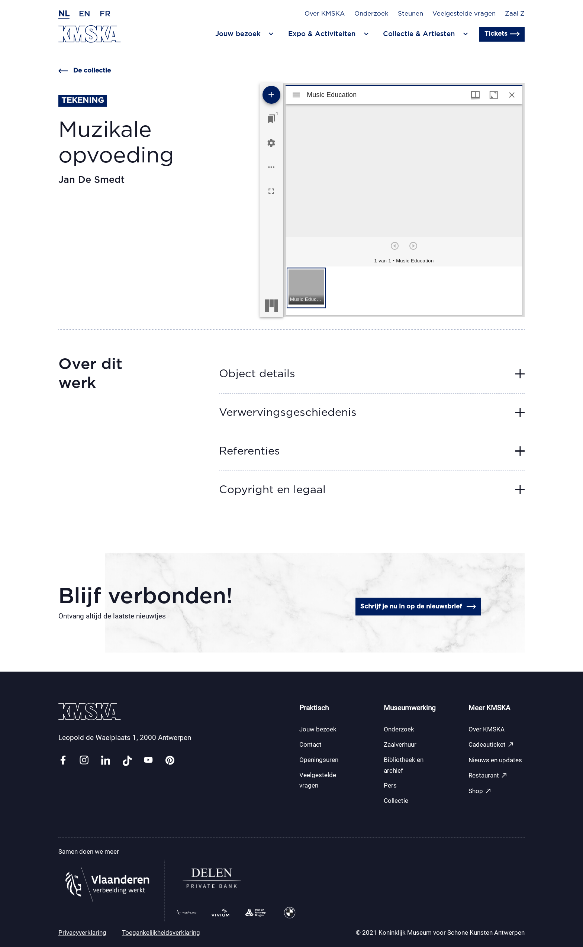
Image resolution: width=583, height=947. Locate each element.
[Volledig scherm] (271, 191)
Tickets (502, 34)
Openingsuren (318, 759)
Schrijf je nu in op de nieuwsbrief (418, 606)
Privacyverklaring (82, 932)
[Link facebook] (62, 761)
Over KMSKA (325, 14)
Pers (390, 785)
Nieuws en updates (495, 760)
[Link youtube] (148, 761)
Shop (480, 791)
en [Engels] (84, 14)
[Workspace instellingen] (271, 143)
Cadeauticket (491, 744)
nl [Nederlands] (64, 14)
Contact (310, 744)
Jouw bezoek (317, 729)
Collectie (396, 800)
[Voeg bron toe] (271, 95)
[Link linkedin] (105, 761)
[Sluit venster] (512, 95)
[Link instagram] (84, 761)
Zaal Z (515, 14)
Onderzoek (371, 14)
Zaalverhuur (400, 744)
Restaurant (488, 775)
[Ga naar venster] (271, 119)
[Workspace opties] (271, 167)
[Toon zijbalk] (296, 95)
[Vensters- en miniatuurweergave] (475, 95)
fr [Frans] (105, 14)
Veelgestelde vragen (464, 14)
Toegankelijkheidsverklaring (161, 932)
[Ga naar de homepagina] (89, 34)
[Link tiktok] (127, 761)
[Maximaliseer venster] (493, 95)
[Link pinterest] (169, 761)
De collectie (84, 70)
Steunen (410, 14)
